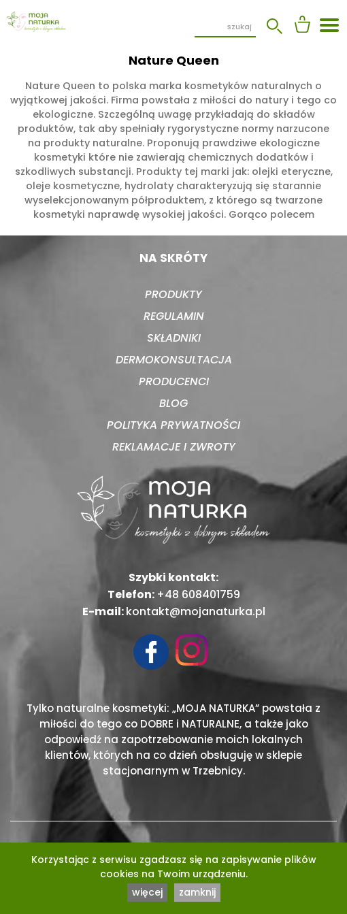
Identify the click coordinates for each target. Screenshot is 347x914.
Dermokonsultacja (174, 360)
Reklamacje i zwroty (173, 447)
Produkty (173, 294)
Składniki (174, 338)
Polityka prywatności (173, 425)
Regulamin (174, 316)
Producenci (174, 381)
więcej (147, 892)
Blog (173, 403)
